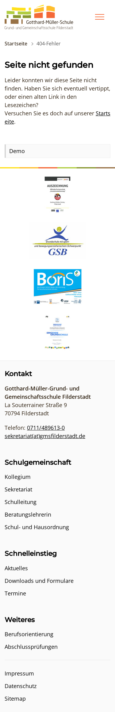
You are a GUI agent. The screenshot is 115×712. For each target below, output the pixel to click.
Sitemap (15, 698)
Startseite (16, 43)
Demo (17, 151)
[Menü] (99, 17)
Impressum (19, 673)
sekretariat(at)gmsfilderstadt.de (45, 436)
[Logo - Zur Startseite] (39, 16)
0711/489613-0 (46, 427)
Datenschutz (20, 686)
